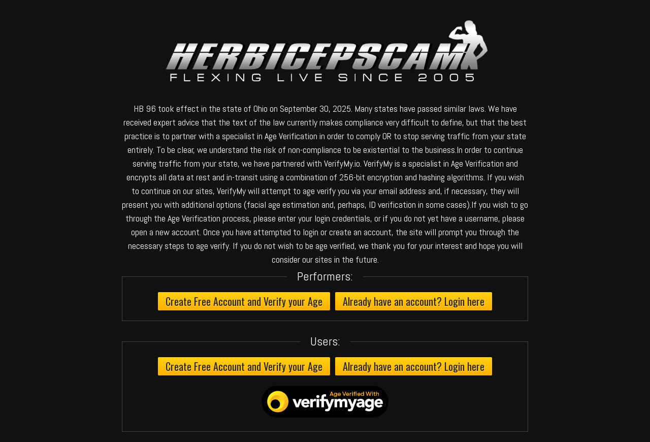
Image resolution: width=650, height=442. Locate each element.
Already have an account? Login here (413, 301)
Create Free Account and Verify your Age (244, 301)
